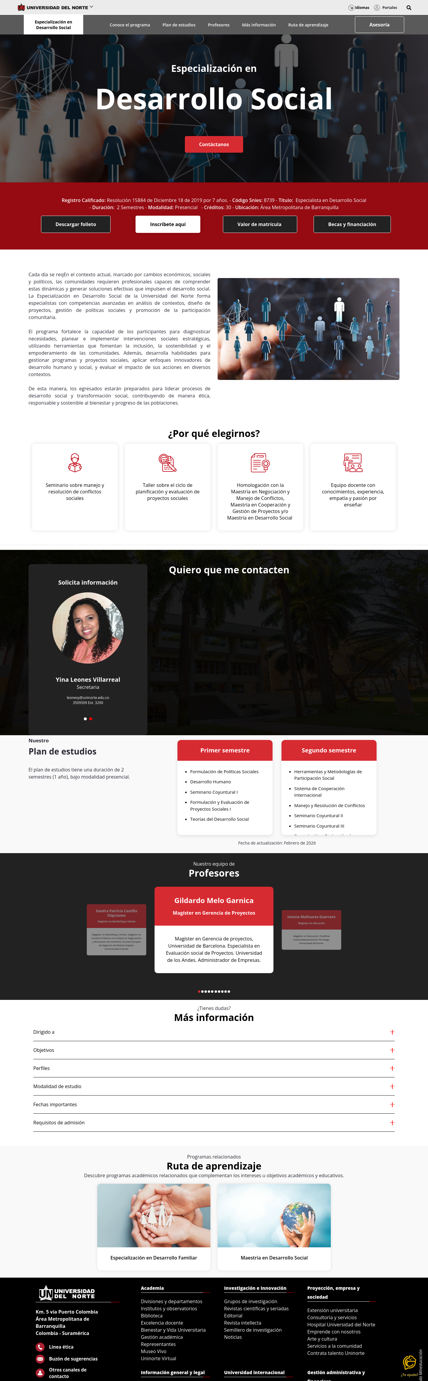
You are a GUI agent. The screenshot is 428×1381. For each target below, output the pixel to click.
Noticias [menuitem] (233, 1337)
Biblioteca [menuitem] (152, 1315)
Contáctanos (214, 144)
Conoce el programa (130, 25)
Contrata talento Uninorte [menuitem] (336, 1353)
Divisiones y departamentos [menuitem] (171, 1301)
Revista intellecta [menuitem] (242, 1323)
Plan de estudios (179, 25)
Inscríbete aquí (167, 224)
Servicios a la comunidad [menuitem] (334, 1346)
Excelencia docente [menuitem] (162, 1323)
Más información (259, 25)
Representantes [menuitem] (158, 1344)
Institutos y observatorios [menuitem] (169, 1308)
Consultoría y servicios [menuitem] (332, 1317)
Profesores (219, 25)
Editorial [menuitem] (233, 1315)
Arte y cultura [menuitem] (322, 1339)
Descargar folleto (76, 224)
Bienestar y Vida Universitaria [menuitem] (173, 1330)
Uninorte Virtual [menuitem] (158, 1358)
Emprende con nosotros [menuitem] (334, 1331)
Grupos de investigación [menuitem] (250, 1301)
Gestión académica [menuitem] (162, 1337)
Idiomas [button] (358, 7)
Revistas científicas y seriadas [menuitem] (256, 1308)
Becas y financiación (352, 224)
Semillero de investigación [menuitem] (253, 1330)
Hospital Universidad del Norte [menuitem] (341, 1324)
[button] (409, 7)
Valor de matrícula (260, 224)
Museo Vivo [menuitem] (153, 1351)
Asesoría (379, 24)
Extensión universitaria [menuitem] (332, 1310)
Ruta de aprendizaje (308, 25)
